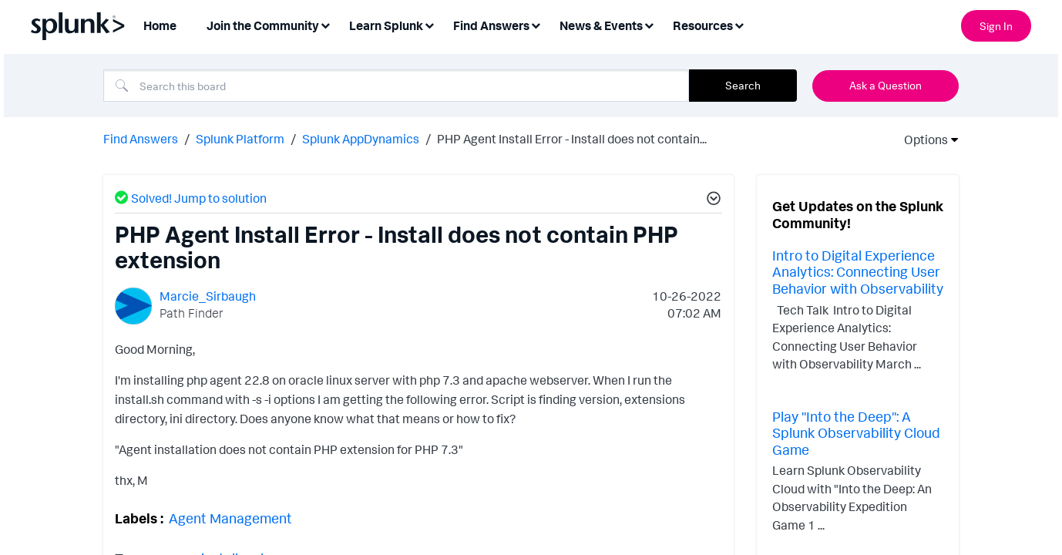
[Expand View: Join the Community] (325, 24)
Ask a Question (885, 85)
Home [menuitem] (159, 25)
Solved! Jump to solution (199, 196)
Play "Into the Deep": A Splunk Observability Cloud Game (856, 431)
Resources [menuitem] (703, 25)
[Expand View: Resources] (739, 24)
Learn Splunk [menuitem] (386, 25)
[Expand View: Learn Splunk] (429, 24)
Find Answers (140, 137)
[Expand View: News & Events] (649, 24)
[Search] (396, 85)
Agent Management (230, 516)
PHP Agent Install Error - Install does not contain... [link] (572, 137)
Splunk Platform (240, 137)
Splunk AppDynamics (360, 137)
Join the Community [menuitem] (263, 25)
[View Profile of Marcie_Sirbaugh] (208, 294)
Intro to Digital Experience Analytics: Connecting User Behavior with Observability (857, 270)
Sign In (996, 25)
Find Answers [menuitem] (491, 25)
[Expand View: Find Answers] (535, 24)
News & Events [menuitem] (601, 25)
